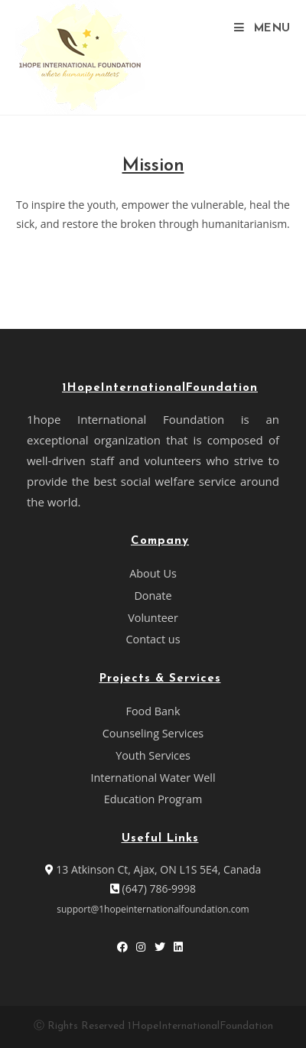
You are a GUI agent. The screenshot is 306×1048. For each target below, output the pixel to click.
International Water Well (152, 777)
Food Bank (153, 711)
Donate (152, 595)
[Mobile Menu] (262, 28)
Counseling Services (153, 733)
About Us (153, 573)
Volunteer (153, 617)
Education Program (153, 799)
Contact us (152, 639)
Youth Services (153, 755)
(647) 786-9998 (153, 888)
